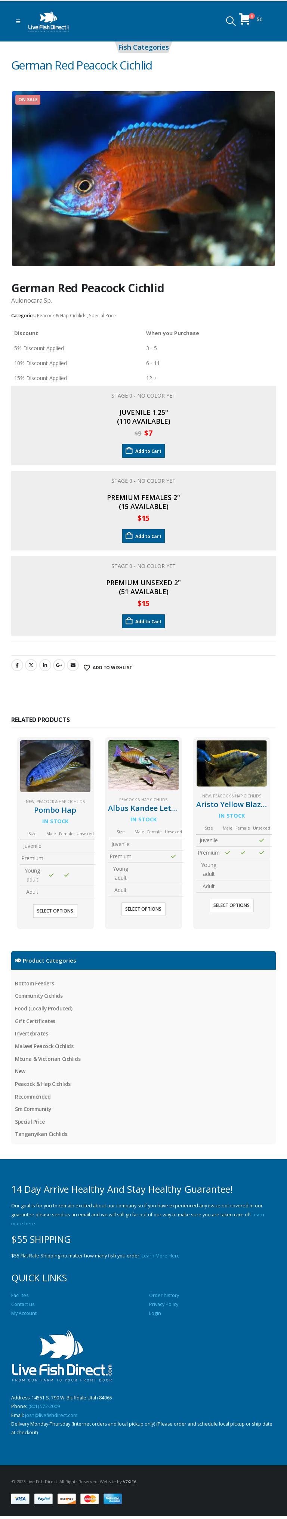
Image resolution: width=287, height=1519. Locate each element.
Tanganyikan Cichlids (41, 1135)
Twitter (31, 665)
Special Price (102, 315)
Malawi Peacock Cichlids (44, 1046)
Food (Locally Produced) (43, 1008)
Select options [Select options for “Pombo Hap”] (55, 911)
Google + (59, 665)
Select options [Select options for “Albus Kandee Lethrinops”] (143, 909)
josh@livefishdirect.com (51, 1417)
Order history (164, 1297)
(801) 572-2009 (44, 1408)
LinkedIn (45, 665)
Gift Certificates (35, 1021)
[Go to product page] (55, 766)
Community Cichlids (39, 996)
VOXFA (129, 1484)
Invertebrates (32, 1034)
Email (73, 665)
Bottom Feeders (35, 983)
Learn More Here (161, 1257)
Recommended (33, 1097)
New (30, 801)
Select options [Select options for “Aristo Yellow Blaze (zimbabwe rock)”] (231, 905)
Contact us (23, 1306)
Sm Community (34, 1110)
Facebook (17, 665)
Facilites (20, 1297)
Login (155, 1315)
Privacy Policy (163, 1306)
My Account (24, 1315)
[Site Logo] (48, 21)
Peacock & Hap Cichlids (62, 315)
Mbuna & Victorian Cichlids (48, 1059)
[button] (18, 21)
